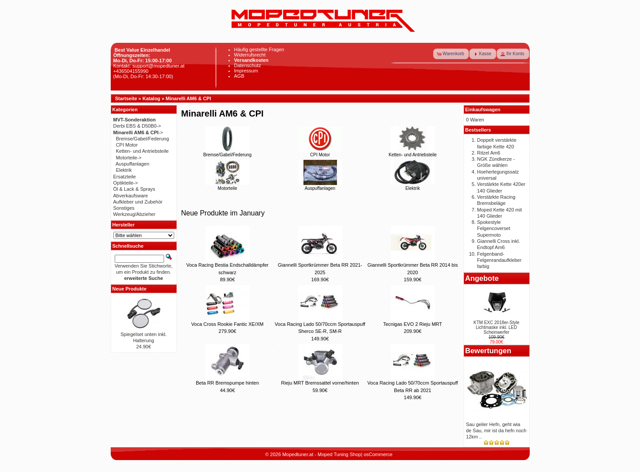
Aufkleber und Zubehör (138, 201)
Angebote (482, 278)
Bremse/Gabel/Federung (227, 152)
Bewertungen (488, 351)
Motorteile (228, 186)
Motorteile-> (129, 157)
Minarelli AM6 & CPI (188, 98)
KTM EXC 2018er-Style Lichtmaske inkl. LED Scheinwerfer (497, 327)
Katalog (151, 98)
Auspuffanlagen (320, 186)
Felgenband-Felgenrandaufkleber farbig (499, 260)
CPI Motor (320, 152)
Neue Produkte (129, 288)
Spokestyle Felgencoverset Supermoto (493, 228)
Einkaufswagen (483, 109)
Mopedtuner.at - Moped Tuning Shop (321, 454)
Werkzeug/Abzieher (134, 214)
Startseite (126, 98)
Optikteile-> (125, 182)
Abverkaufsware (130, 195)
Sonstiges (124, 208)
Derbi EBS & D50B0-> (137, 125)
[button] (451, 54)
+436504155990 (131, 71)
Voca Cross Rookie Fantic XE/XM (227, 324)
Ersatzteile (124, 176)
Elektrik (413, 186)
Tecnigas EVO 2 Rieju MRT (412, 324)
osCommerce (377, 454)
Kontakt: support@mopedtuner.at (149, 65)
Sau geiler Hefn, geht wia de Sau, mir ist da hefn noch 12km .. (496, 431)
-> (138, 132)
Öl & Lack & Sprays (134, 189)
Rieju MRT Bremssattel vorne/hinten (320, 382)
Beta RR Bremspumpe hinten (227, 382)
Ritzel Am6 (489, 152)
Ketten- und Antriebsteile (413, 152)
